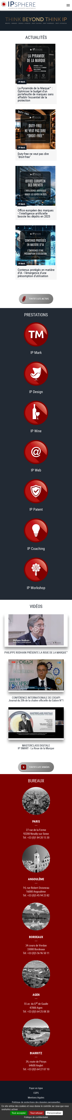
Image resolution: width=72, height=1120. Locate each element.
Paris (36, 821)
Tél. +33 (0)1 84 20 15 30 (36, 837)
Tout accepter (19, 1113)
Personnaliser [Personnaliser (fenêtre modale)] (54, 1113)
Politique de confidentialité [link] (36, 1117)
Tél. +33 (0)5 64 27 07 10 (36, 1069)
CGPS (36, 1092)
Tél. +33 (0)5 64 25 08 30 (36, 1011)
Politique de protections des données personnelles (36, 1102)
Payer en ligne (36, 1088)
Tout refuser (36, 1113)
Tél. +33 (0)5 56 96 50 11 (36, 953)
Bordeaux (36, 937)
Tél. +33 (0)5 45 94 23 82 (36, 895)
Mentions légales (36, 1097)
